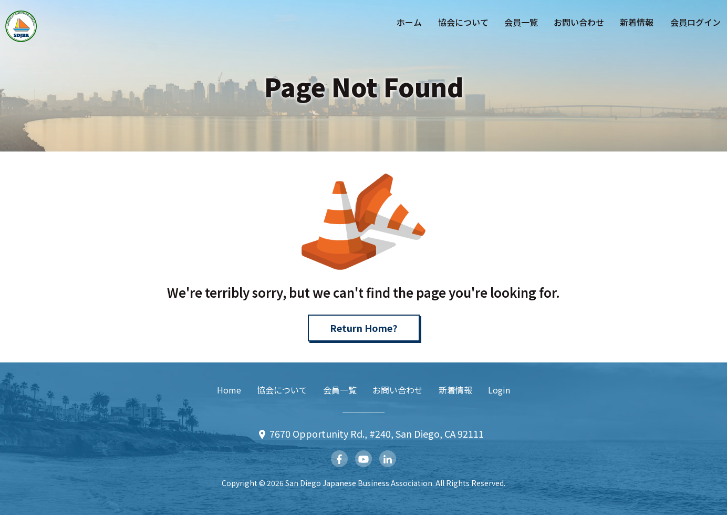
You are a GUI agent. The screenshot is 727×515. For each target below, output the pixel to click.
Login (499, 389)
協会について (463, 22)
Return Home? (364, 328)
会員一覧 (521, 22)
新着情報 (636, 22)
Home (229, 389)
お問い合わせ (579, 22)
